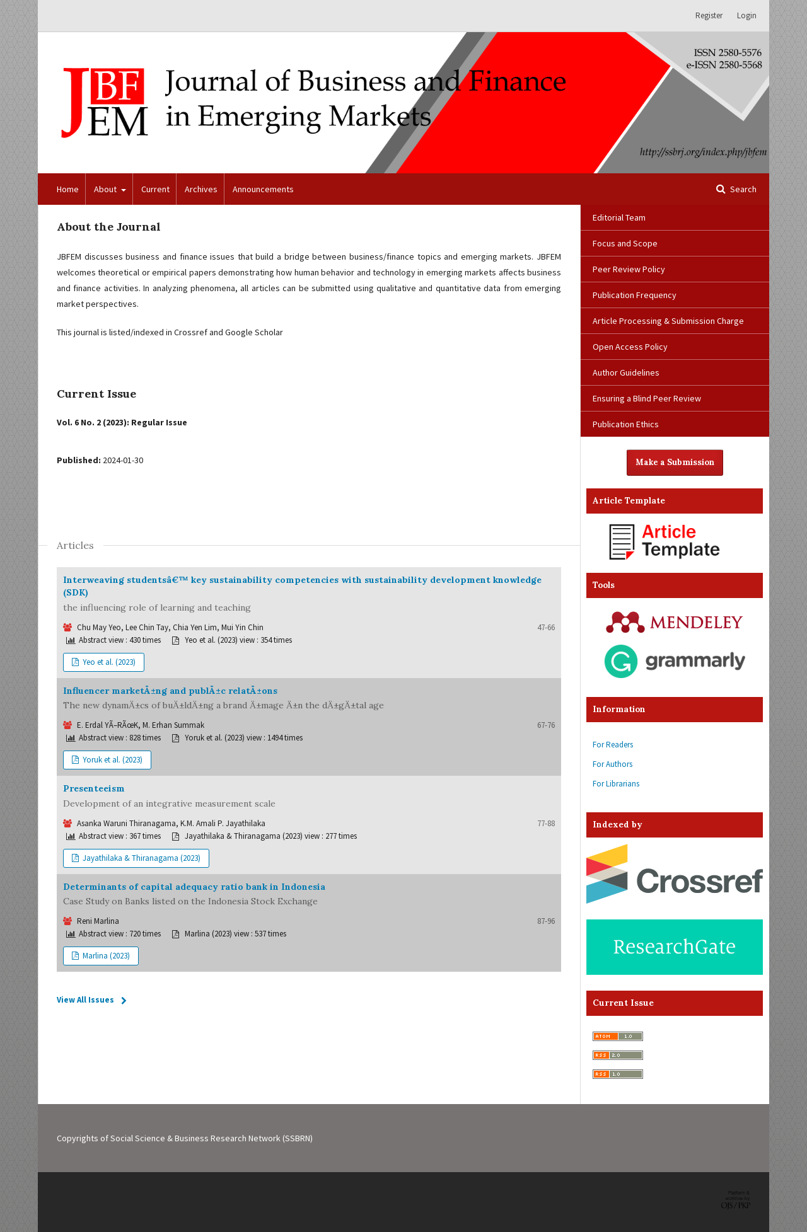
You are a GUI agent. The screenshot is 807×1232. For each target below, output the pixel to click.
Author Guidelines (626, 372)
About (106, 189)
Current (155, 189)
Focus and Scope (625, 243)
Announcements (263, 189)
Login (747, 15)
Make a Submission (675, 462)
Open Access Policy (630, 346)
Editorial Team (619, 217)
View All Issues (85, 999)
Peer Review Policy (629, 269)
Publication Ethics (626, 424)
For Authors (612, 764)
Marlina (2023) (105, 955)
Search (742, 189)
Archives (201, 189)
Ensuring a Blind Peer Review (647, 398)
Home (68, 189)
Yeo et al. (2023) (108, 662)
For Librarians (616, 783)
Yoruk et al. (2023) (111, 759)
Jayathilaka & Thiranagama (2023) (140, 858)
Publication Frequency (634, 295)
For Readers (613, 744)
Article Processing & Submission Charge (668, 320)
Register (709, 15)
